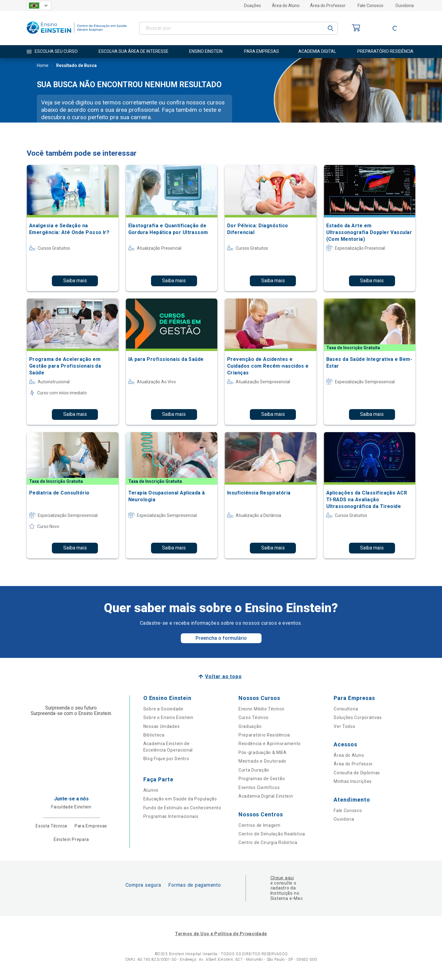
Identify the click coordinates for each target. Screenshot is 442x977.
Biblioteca (154, 735)
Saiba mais (75, 280)
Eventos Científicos (259, 787)
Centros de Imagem (259, 825)
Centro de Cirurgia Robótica (267, 842)
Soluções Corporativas (358, 717)
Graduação (250, 726)
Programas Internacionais (171, 816)
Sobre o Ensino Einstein (168, 717)
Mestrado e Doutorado (262, 761)
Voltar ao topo (223, 676)
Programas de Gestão (261, 778)
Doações (252, 5)
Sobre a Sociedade (163, 708)
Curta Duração (253, 770)
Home (42, 66)
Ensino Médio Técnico (261, 708)
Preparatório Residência (264, 735)
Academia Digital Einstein (265, 796)
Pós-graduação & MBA (262, 752)
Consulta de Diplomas (357, 772)
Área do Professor (328, 5)
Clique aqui (282, 877)
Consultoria (346, 708)
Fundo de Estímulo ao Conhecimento (182, 807)
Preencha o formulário (221, 638)
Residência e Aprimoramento (269, 743)
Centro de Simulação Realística (271, 833)
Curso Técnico (253, 717)
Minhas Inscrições (353, 781)
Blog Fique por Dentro (166, 758)
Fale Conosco (370, 5)
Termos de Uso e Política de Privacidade (221, 933)
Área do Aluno (286, 5)
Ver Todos (344, 726)
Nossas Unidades (161, 726)
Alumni (150, 790)
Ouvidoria (404, 5)
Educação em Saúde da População (180, 798)
